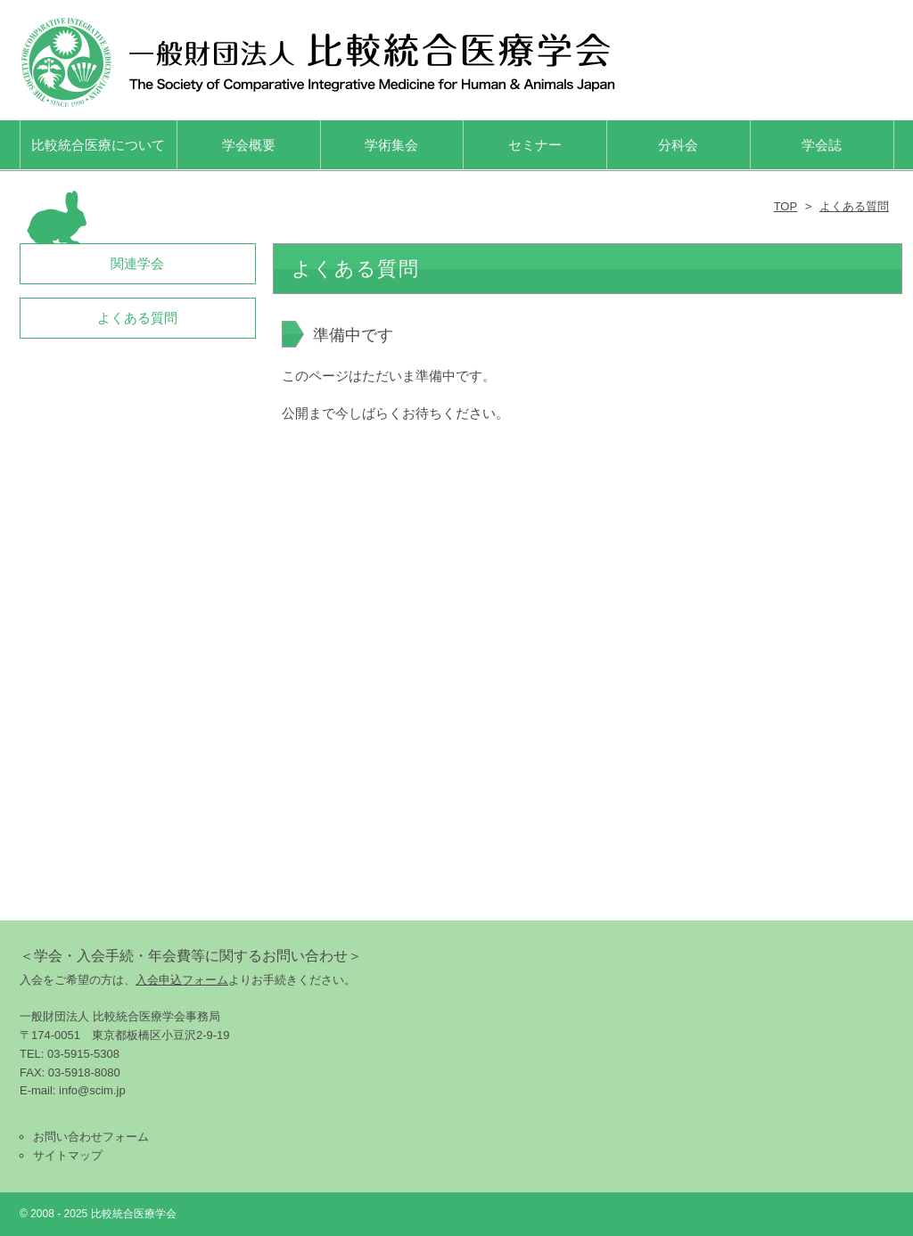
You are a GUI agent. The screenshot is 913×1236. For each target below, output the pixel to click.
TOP (786, 206)
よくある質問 (854, 206)
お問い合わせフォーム (91, 1136)
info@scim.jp (92, 1090)
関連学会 (137, 263)
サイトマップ (68, 1155)
